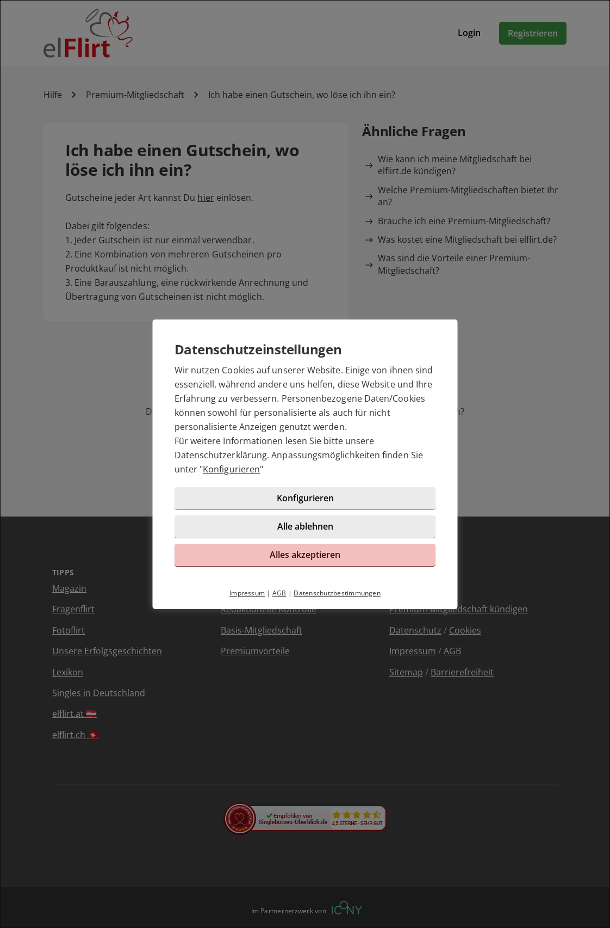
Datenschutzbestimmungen (337, 593)
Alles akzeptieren (305, 555)
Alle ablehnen (305, 526)
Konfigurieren (231, 469)
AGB (279, 593)
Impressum (247, 593)
